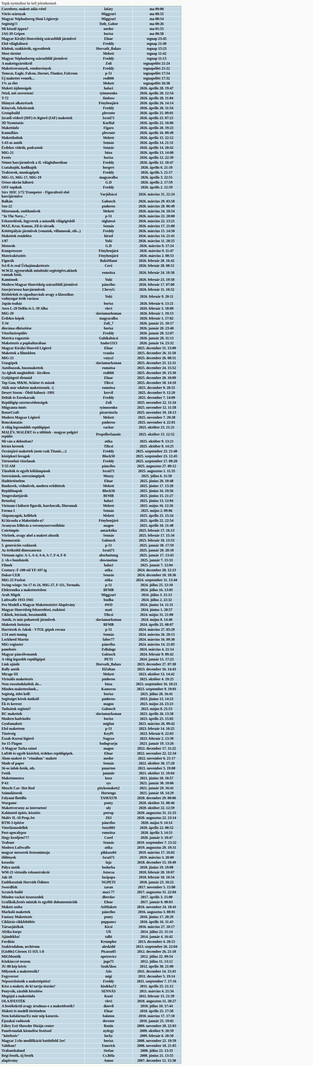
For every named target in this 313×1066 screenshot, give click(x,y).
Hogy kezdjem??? (15, 837)
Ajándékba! (11, 937)
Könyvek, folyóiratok (18, 108)
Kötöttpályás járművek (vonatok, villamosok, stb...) (41, 231)
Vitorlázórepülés (14, 333)
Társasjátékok (13, 927)
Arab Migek (11, 595)
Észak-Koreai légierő (18, 738)
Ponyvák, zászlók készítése (22, 991)
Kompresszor (12, 251)
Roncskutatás (12, 422)
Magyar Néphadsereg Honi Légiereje (30, 19)
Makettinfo (10, 128)
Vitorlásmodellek (15, 828)
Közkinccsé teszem (16, 961)
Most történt (11, 53)
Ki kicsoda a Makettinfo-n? (23, 520)
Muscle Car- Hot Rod (18, 788)
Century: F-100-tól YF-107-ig (24, 570)
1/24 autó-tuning (14, 634)
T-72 (5, 98)
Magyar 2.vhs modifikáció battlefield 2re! (33, 1041)
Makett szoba (12, 907)
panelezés (9, 649)
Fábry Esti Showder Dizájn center (28, 1026)
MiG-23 (8, 358)
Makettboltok (12, 138)
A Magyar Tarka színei (19, 748)
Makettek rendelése (17, 236)
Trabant (8, 842)
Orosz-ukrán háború (18, 182)
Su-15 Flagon (12, 743)
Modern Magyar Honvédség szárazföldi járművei (40, 284)
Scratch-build (12, 892)
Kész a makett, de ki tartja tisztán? (28, 986)
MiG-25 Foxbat (13, 580)
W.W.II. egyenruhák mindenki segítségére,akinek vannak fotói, (39, 273)
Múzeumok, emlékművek (21, 211)
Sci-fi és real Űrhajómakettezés (25, 266)
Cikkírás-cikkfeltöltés (18, 922)
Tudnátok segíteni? (16, 709)
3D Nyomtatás (12, 123)
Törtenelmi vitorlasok (18, 461)
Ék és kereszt (12, 704)
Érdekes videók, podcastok (22, 148)
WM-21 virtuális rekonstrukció (26, 872)
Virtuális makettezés (17, 679)
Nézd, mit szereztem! (18, 93)
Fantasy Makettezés (17, 917)
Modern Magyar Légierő (21, 417)
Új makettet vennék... (18, 78)
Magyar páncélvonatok (19, 654)
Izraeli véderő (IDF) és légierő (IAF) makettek (37, 118)
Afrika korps (11, 932)
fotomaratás (11, 540)
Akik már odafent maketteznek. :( (28, 388)
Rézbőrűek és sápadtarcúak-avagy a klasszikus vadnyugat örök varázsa (38, 296)
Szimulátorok (12, 793)
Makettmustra (13, 778)
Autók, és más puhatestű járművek (28, 619)
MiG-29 (8, 313)
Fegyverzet (10, 976)
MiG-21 (8, 152)
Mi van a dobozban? (17, 441)
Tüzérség (9, 733)
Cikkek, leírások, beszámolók (24, 615)
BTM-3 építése (13, 823)
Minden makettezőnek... (20, 689)
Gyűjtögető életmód (17, 378)
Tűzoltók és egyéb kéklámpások (26, 471)
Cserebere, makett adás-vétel (24, 9)
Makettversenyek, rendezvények (26, 68)
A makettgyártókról (17, 63)
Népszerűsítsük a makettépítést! (26, 981)
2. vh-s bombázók (15, 560)
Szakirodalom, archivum (20, 946)
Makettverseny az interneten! (24, 808)
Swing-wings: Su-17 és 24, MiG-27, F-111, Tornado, (41, 585)
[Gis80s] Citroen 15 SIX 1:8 (23, 951)
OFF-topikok (12, 187)
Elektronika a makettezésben (24, 590)
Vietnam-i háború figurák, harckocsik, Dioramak (39, 506)
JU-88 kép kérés (14, 966)
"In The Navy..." (14, 216)
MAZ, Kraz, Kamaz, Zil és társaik (28, 226)
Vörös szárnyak (14, 14)
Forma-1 (8, 511)
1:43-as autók (12, 143)
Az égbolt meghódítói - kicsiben (26, 373)
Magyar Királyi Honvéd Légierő (26, 348)
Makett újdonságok (17, 88)
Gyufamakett (12, 724)
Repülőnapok (12, 491)
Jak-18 (7, 877)
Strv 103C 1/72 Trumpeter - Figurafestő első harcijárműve (35, 194)
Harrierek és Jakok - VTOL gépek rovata (33, 629)
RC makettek (12, 714)
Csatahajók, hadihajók (19, 167)
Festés (6, 157)
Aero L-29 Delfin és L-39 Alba (25, 308)
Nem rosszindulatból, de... (21, 684)
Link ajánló (11, 664)
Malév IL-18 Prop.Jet (18, 818)
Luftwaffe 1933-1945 (17, 600)
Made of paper (13, 763)
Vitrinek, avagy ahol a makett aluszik (30, 535)
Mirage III (10, 674)
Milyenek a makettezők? (20, 971)
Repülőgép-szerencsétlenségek (25, 402)
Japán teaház (12, 303)
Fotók (6, 773)
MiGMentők (11, 956)
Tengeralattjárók (15, 496)
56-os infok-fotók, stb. (18, 768)
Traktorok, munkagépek (20, 172)
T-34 (5, 323)
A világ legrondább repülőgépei (26, 427)
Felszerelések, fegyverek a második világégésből (38, 221)
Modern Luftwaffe (16, 847)
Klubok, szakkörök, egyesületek (26, 48)
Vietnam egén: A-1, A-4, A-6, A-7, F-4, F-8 (34, 555)
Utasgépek (10, 363)
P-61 (5, 783)
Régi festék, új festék (17, 1055)
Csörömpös (10, 530)
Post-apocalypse (14, 833)
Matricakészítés (14, 256)
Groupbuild (11, 113)
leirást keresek (13, 446)
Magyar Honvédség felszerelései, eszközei (33, 610)
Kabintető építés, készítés (21, 813)
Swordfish (9, 887)
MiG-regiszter (12, 644)
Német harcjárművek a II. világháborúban (34, 162)
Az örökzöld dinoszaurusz (21, 550)
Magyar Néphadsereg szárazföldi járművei (34, 58)
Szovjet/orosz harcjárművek (23, 289)
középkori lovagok (16, 456)
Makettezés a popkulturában (24, 343)
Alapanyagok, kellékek (19, 515)
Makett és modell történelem (24, 1011)
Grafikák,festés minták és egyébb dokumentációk (39, 902)
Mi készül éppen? (15, 29)
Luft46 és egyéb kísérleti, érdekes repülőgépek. (37, 753)
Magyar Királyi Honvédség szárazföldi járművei (39, 39)
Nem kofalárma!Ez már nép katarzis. (30, 1016)
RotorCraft (10, 412)
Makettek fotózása (16, 624)
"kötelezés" (10, 1036)
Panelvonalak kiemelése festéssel (26, 1031)
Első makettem (13, 728)
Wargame (9, 803)
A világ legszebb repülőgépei (23, 659)
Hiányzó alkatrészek (17, 103)
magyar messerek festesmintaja (26, 852)
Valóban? (9, 1046)
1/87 (5, 241)
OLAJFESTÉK (13, 1001)
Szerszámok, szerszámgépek (23, 476)
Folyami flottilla (14, 798)
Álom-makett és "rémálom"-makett (29, 758)
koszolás (8, 862)
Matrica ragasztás (15, 338)
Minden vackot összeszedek (23, 897)
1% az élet (10, 83)
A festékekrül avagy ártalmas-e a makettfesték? (38, 1006)
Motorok (8, 246)
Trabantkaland (13, 1050)
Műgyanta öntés (14, 407)
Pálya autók (11, 867)
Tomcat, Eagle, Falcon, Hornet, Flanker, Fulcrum (40, 73)
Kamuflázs (10, 133)
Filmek (7, 565)
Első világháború (15, 43)
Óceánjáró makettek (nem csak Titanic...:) (34, 451)
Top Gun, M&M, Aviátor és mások (28, 383)
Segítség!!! (10, 24)
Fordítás (8, 942)
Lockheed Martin (15, 639)
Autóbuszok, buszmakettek (22, 368)
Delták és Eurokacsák (18, 397)
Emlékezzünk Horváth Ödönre (25, 882)
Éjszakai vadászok (16, 1021)
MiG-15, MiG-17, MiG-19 (21, 177)
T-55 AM (8, 466)
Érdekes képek (13, 318)
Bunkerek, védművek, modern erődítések (33, 486)
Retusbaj (8, 501)
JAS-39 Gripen (13, 34)
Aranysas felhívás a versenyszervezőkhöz (33, 525)
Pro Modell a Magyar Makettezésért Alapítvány (38, 605)
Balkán (7, 201)
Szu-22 (7, 206)
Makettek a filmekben (18, 353)
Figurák (8, 261)
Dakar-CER (11, 575)
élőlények (9, 857)
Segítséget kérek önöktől (20, 699)
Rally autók (11, 669)
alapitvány (10, 1060)
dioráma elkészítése (17, 328)
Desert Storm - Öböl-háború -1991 (28, 393)
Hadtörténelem (13, 481)
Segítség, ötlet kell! (16, 694)
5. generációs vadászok (19, 545)
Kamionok (10, 279)
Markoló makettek (16, 912)
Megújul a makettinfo (18, 996)
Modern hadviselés (16, 719)
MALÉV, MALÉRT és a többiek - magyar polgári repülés (40, 434)
